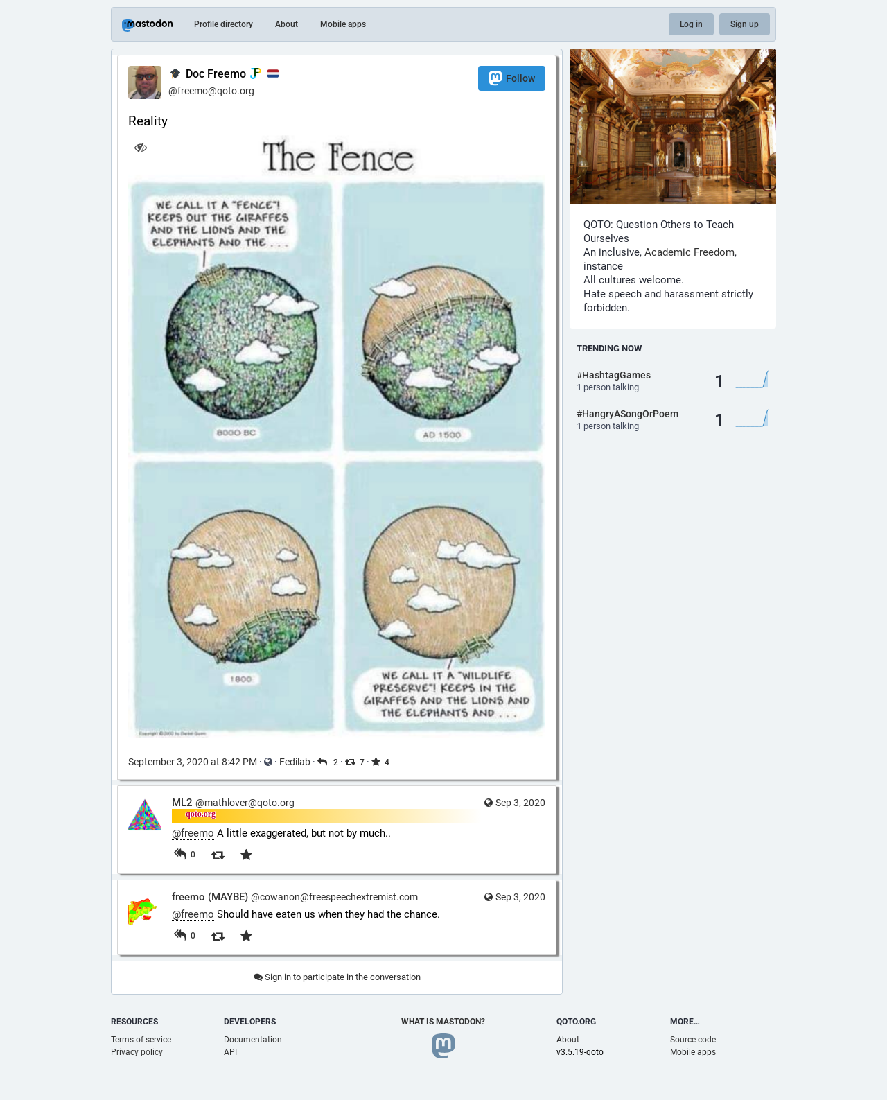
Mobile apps (343, 24)
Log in (691, 24)
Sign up (744, 24)
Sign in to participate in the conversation (337, 977)
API (230, 1052)
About (286, 24)
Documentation (253, 1040)
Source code (693, 1040)
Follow (512, 78)
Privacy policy (137, 1052)
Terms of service (141, 1040)
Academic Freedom (689, 252)
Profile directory (223, 24)
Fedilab (294, 761)
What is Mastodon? (443, 1022)
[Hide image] (140, 147)
